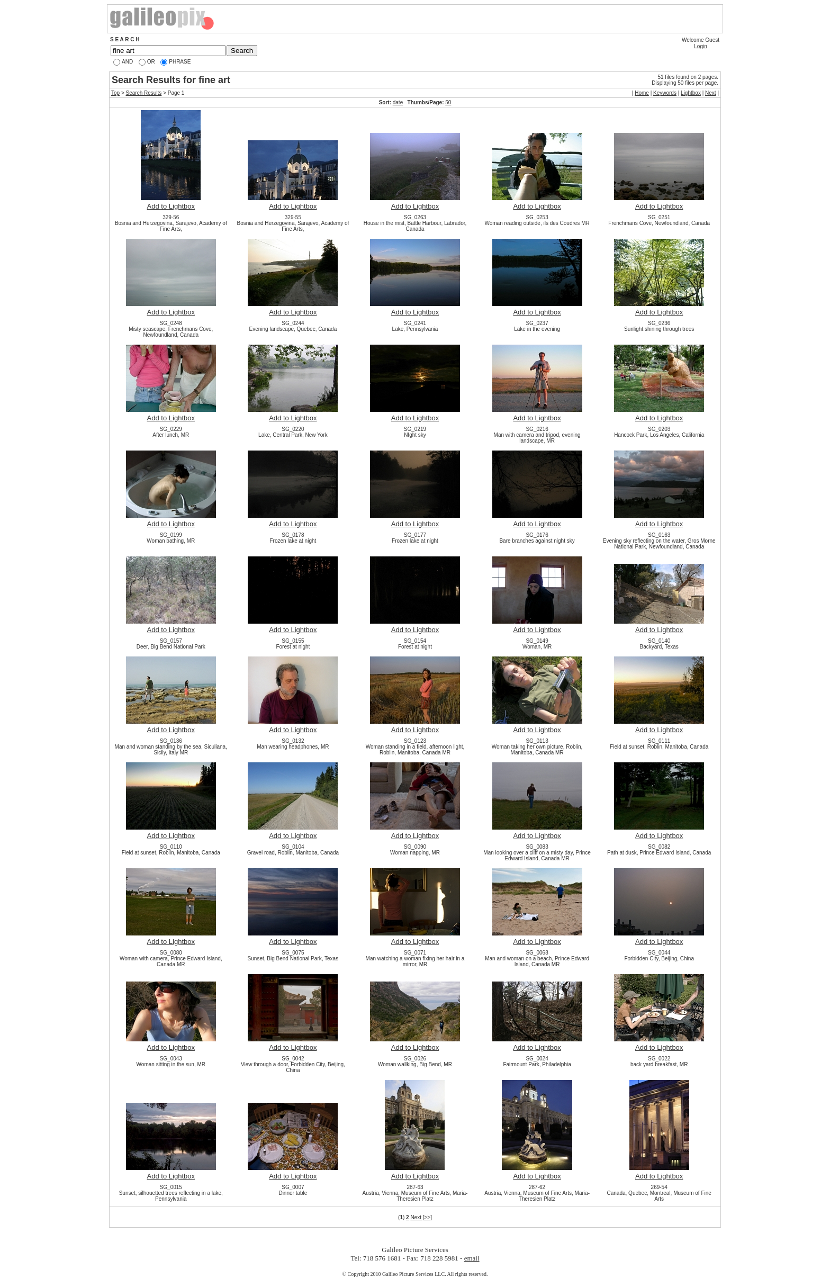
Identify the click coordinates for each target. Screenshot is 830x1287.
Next (710, 93)
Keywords (664, 93)
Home (642, 93)
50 (448, 102)
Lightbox (691, 93)
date (398, 102)
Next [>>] (421, 1217)
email (472, 1258)
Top (115, 93)
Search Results (144, 93)
